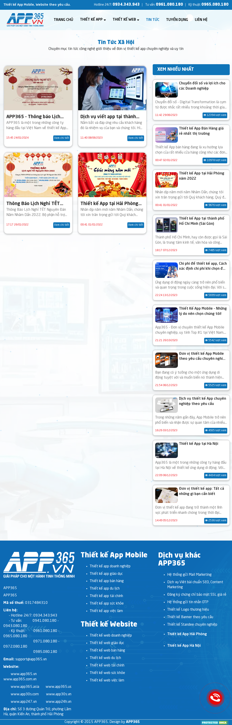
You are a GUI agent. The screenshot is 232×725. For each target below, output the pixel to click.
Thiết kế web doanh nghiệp (111, 635)
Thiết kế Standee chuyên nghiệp (192, 625)
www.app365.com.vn (19, 679)
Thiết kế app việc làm (106, 611)
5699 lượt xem (215, 295)
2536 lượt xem (215, 520)
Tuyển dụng (177, 20)
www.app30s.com (25, 694)
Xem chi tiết (61, 138)
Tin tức (152, 20)
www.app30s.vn (58, 694)
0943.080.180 (15, 626)
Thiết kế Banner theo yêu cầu (190, 617)
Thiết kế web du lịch (105, 658)
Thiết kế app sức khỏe (107, 603)
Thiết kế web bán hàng (107, 650)
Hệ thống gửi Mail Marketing (189, 575)
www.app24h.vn (58, 702)
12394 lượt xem (214, 115)
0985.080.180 (45, 652)
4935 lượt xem (215, 430)
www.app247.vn (24, 702)
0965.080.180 (215, 5)
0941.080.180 (45, 621)
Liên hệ (201, 20)
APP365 (133, 722)
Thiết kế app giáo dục (106, 574)
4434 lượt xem (215, 475)
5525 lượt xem (215, 385)
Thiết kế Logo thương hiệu (188, 610)
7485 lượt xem (215, 250)
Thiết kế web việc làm (107, 680)
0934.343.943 (126, 5)
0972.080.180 (15, 647)
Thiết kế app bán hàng (107, 581)
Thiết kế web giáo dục (107, 643)
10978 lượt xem (214, 160)
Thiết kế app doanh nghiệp (110, 566)
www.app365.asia (25, 687)
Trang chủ (63, 20)
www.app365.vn (24, 674)
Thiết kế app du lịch (105, 588)
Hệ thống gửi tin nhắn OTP (187, 602)
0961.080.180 (169, 5)
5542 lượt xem (215, 340)
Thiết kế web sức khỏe (107, 673)
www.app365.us (58, 687)
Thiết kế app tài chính (106, 596)
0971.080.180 (45, 641)
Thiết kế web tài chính (107, 665)
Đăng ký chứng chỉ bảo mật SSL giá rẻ (196, 595)
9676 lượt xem (215, 205)
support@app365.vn (31, 659)
